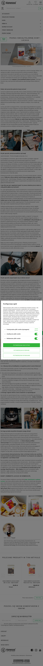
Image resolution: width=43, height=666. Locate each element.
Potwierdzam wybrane (21, 350)
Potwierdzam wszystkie (21, 345)
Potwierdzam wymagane (21, 355)
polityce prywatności (20, 313)
